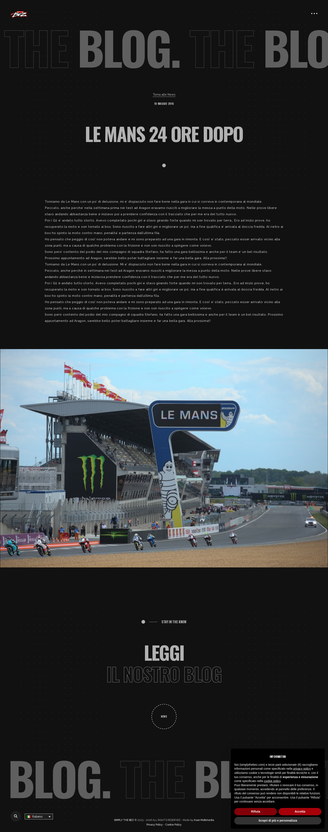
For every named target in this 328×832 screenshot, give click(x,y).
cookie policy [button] (272, 781)
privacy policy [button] (302, 768)
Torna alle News (164, 94)
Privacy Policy (154, 824)
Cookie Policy (173, 824)
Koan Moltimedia (204, 820)
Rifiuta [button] (255, 811)
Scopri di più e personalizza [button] (278, 820)
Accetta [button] (300, 811)
